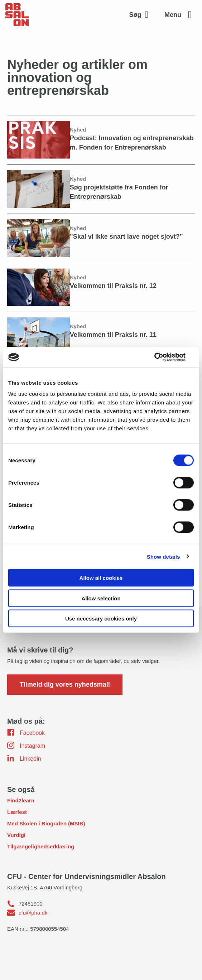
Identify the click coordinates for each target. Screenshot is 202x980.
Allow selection (100, 598)
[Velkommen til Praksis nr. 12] (101, 287)
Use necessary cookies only (101, 618)
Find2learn (20, 800)
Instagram (26, 745)
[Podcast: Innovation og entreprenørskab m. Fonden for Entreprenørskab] (101, 139)
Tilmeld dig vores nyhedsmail (65, 684)
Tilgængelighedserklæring (40, 846)
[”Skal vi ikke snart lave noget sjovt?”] (101, 238)
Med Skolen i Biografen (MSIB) (46, 823)
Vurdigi (16, 835)
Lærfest (17, 812)
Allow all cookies (101, 578)
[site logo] (17, 14)
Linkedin (24, 758)
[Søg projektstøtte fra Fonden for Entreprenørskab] (101, 188)
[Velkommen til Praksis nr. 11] (101, 336)
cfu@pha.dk (33, 913)
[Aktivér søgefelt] (141, 14)
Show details (163, 556)
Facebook (26, 732)
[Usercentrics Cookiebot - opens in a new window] (162, 357)
